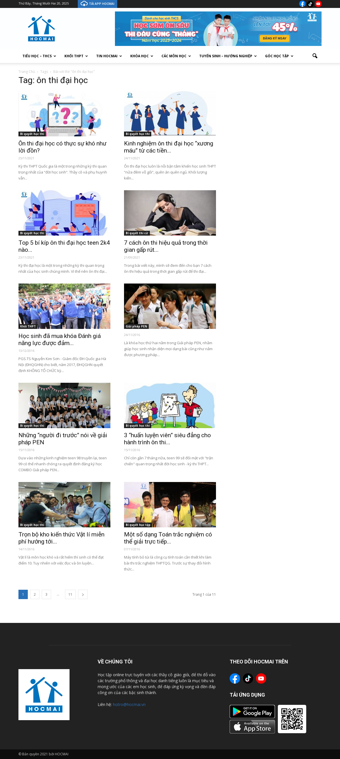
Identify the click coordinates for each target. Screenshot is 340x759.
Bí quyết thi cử (137, 233)
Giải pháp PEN (136, 326)
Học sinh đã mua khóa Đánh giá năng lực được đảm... (59, 339)
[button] (315, 56)
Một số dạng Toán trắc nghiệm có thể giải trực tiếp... (168, 538)
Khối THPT (76, 56)
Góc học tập (279, 56)
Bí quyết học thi (32, 134)
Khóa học (141, 56)
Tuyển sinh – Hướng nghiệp (228, 56)
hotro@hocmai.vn (129, 704)
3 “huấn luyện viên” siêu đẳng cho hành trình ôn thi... (167, 439)
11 (70, 594)
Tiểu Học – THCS (39, 56)
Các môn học (176, 56)
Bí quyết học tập (138, 525)
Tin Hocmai (109, 56)
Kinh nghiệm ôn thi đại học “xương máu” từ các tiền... (168, 147)
